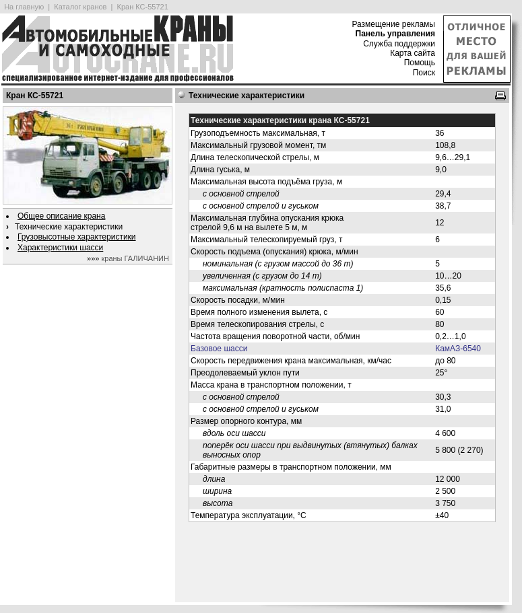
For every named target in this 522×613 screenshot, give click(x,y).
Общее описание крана (61, 216)
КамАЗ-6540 (458, 348)
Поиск (424, 72)
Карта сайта (412, 53)
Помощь (419, 62)
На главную (24, 7)
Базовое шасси (219, 348)
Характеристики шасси (60, 247)
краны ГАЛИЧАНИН (134, 258)
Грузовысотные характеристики (77, 237)
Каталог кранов (80, 7)
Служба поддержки (399, 43)
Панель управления (395, 33)
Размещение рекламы (393, 24)
